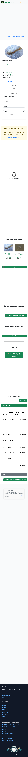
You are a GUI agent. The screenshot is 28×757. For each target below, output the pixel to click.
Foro (3, 709)
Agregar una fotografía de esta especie (14, 267)
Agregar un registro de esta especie (15, 479)
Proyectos (5, 714)
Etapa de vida (14, 104)
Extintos (4, 735)
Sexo (14, 98)
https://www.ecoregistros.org (16, 495)
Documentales (6, 711)
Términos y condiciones (8, 718)
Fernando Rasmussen (8, 260)
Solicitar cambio (7, 81)
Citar (3, 697)
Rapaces (4, 742)
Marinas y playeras (7, 740)
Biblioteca (5, 730)
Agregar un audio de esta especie (16, 315)
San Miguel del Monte (19, 254)
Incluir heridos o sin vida (15, 114)
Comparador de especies (9, 733)
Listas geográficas (7, 738)
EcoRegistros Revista (8, 728)
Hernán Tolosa (19, 260)
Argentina (9, 257)
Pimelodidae (9, 71)
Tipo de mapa (14, 93)
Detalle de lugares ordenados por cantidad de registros (14, 354)
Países (4, 731)
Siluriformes (9, 72)
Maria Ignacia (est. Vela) (9, 254)
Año (14, 109)
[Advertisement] (14, 20)
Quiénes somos (6, 694)
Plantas (4, 705)
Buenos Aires (8, 256)
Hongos (4, 707)
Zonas (4, 737)
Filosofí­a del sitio (7, 696)
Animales (4, 704)
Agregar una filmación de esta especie (14, 336)
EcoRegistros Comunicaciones (10, 724)
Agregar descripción (14, 137)
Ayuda (4, 716)
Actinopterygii (8, 74)
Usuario (14, 88)
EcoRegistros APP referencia (10, 726)
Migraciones (5, 713)
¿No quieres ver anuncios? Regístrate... (14, 36)
